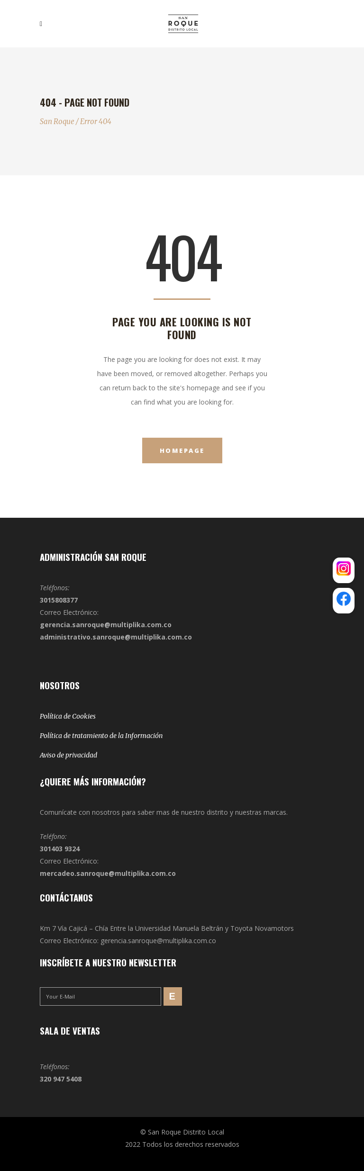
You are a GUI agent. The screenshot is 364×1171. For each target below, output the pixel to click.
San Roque (57, 121)
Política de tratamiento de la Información (101, 735)
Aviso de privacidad (68, 755)
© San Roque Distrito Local (182, 1131)
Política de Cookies (68, 716)
